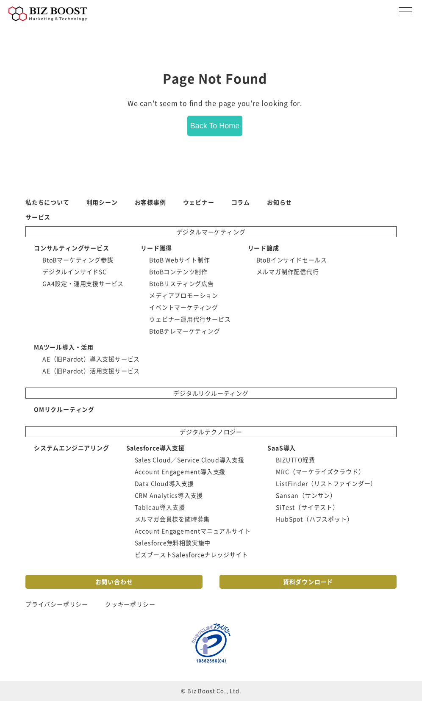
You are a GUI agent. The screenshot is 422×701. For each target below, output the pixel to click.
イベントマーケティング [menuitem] (183, 307)
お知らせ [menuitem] (279, 202)
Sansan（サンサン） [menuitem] (306, 495)
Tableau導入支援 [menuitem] (160, 507)
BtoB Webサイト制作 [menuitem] (179, 259)
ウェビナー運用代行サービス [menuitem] (189, 319)
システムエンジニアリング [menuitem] (71, 447)
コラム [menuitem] (240, 202)
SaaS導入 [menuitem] (281, 447)
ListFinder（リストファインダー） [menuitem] (326, 483)
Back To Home (215, 126)
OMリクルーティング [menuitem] (64, 409)
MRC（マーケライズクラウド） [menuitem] (320, 471)
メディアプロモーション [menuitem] (183, 295)
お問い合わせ (114, 581)
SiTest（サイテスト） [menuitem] (307, 507)
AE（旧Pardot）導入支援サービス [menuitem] (91, 359)
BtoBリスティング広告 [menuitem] (181, 283)
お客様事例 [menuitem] (150, 202)
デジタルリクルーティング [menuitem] (211, 393)
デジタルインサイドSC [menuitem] (74, 271)
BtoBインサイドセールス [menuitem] (291, 259)
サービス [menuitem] (37, 217)
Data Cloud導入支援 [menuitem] (164, 483)
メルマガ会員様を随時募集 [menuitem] (172, 519)
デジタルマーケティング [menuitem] (211, 231)
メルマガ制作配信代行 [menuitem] (287, 271)
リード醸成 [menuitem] (263, 248)
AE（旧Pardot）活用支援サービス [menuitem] (91, 370)
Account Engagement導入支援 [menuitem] (180, 471)
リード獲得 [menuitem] (156, 248)
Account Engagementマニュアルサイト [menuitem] (193, 530)
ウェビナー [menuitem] (198, 202)
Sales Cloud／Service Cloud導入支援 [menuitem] (189, 459)
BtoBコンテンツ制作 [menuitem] (178, 271)
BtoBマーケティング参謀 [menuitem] (77, 259)
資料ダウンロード (308, 581)
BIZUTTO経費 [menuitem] (295, 459)
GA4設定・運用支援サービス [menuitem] (83, 283)
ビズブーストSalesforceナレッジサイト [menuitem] (191, 554)
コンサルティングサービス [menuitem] (71, 248)
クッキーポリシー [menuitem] (130, 604)
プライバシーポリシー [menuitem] (56, 604)
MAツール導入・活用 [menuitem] (64, 347)
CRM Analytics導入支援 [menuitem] (169, 495)
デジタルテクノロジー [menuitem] (211, 431)
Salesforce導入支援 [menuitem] (155, 447)
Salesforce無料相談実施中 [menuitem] (173, 542)
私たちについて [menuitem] (47, 202)
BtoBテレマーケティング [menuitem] (184, 331)
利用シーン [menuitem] (102, 202)
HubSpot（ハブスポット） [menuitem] (314, 519)
